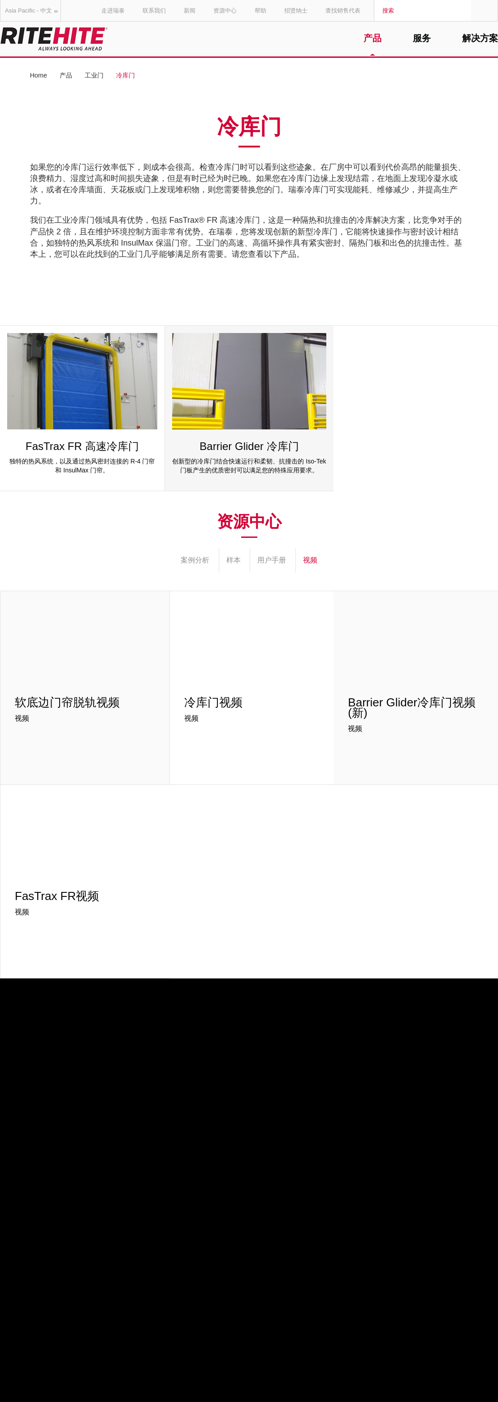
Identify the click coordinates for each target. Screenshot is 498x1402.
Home (38, 75)
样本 (233, 560)
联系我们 (154, 10)
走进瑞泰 (113, 10)
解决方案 (480, 38)
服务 (422, 38)
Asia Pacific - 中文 (33, 10)
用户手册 (271, 560)
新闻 (189, 10)
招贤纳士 (295, 10)
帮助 (260, 10)
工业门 (94, 75)
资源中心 (225, 10)
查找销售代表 (342, 10)
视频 (310, 560)
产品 (372, 38)
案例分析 (195, 560)
